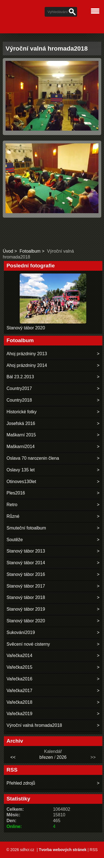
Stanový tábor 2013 (26, 551)
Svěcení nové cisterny (28, 644)
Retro (12, 504)
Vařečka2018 (19, 702)
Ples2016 (16, 493)
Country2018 (19, 400)
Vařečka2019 (19, 713)
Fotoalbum (30, 251)
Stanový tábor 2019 (26, 609)
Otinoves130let (21, 481)
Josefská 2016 (21, 423)
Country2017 (19, 388)
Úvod (8, 251)
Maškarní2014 (21, 446)
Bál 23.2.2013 (20, 376)
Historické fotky (22, 411)
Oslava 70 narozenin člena (33, 458)
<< (13, 757)
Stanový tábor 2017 (26, 586)
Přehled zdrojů (21, 783)
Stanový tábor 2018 (26, 597)
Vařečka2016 (19, 679)
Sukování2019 (21, 632)
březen (46, 757)
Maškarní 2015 (21, 434)
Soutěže (15, 539)
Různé (13, 516)
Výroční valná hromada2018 (34, 725)
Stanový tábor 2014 (26, 562)
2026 (62, 757)
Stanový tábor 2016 (26, 574)
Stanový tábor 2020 (26, 327)
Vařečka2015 (19, 667)
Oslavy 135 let (21, 469)
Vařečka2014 (19, 655)
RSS (94, 849)
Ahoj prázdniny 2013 (27, 353)
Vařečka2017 (19, 690)
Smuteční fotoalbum (26, 528)
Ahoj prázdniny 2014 (27, 365)
